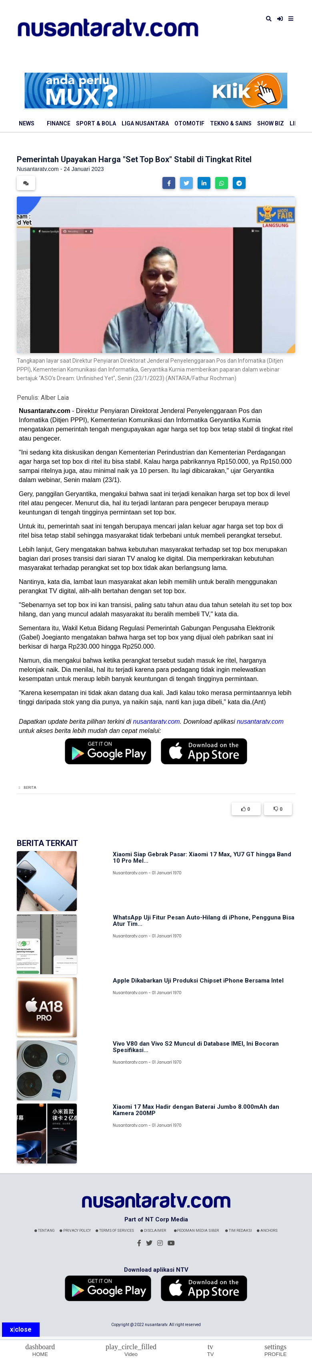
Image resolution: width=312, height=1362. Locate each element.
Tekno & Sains (231, 123)
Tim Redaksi (238, 1231)
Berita (30, 788)
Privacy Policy (75, 1231)
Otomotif (189, 123)
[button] (168, 183)
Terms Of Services (115, 1231)
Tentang (44, 1231)
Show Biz (270, 123)
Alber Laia (55, 397)
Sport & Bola (96, 123)
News (26, 123)
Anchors (267, 1231)
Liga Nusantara (145, 123)
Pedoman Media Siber (196, 1231)
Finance (58, 123)
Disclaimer (153, 1231)
